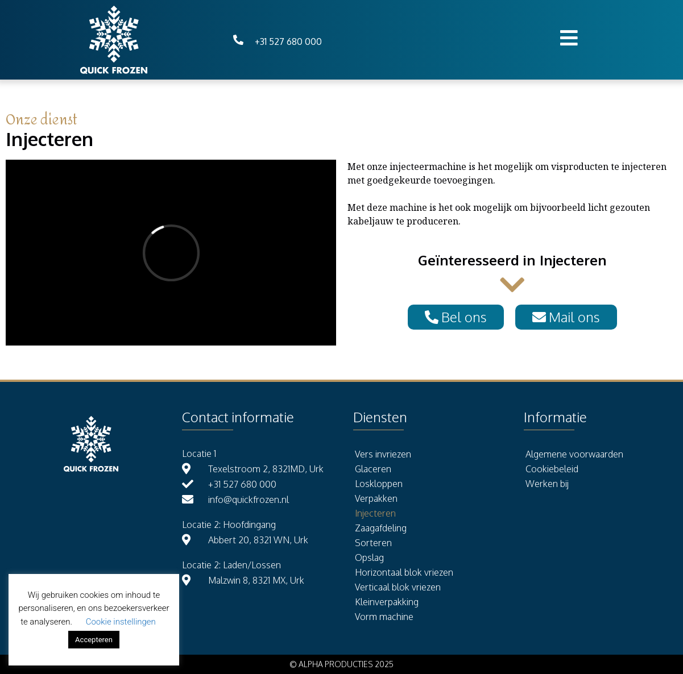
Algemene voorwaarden (574, 454)
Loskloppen (379, 483)
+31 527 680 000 (288, 41)
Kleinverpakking (387, 602)
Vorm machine (384, 616)
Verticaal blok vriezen (398, 587)
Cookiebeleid (551, 469)
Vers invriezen (383, 454)
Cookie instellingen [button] (121, 622)
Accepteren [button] (94, 639)
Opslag (369, 557)
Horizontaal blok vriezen (404, 572)
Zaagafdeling (381, 528)
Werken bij (547, 483)
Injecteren (375, 513)
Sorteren (373, 542)
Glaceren (373, 469)
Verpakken (376, 498)
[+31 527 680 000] (238, 40)
